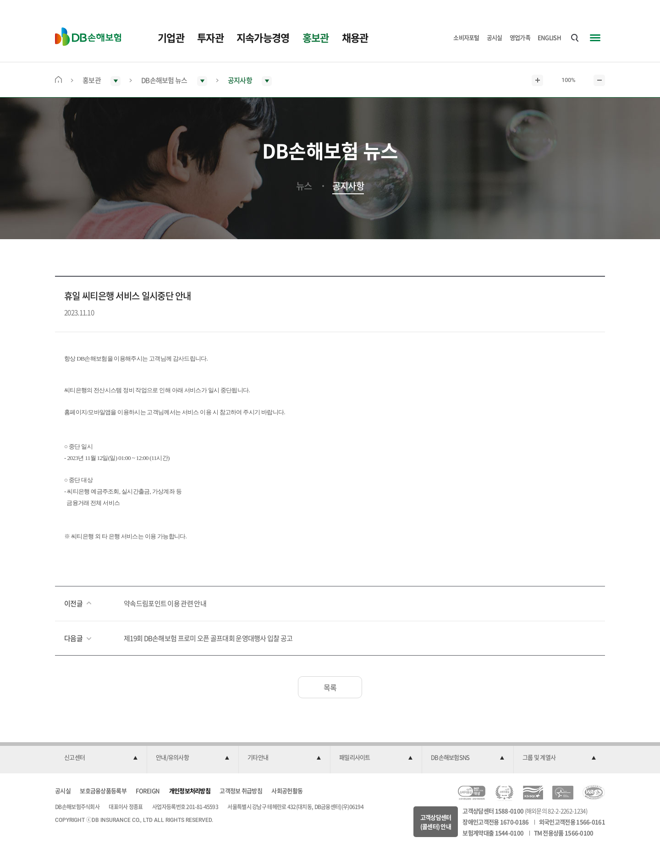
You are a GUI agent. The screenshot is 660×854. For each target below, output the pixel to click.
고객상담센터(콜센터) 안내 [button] (435, 822)
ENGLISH (549, 37)
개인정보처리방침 (189, 790)
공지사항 (348, 186)
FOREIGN (148, 790)
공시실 (494, 37)
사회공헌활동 (286, 790)
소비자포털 (466, 37)
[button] (101, 757)
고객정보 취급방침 (241, 790)
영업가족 (520, 37)
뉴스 (304, 186)
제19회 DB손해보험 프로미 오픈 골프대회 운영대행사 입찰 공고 (208, 638)
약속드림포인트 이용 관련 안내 (165, 603)
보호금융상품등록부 (103, 790)
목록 (330, 687)
